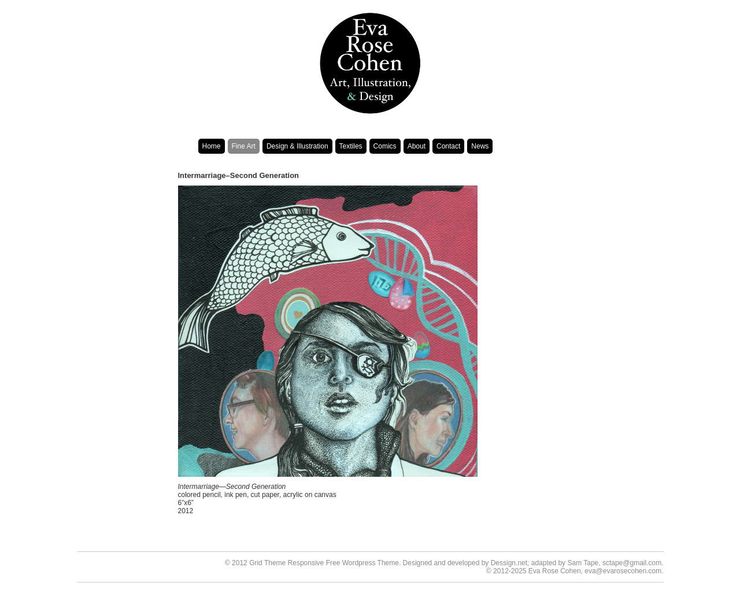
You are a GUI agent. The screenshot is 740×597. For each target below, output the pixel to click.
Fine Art (244, 146)
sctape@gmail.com (631, 563)
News (480, 146)
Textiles (350, 146)
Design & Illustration (297, 146)
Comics (385, 146)
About (417, 146)
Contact (448, 146)
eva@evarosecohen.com (622, 571)
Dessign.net (509, 563)
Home (211, 146)
